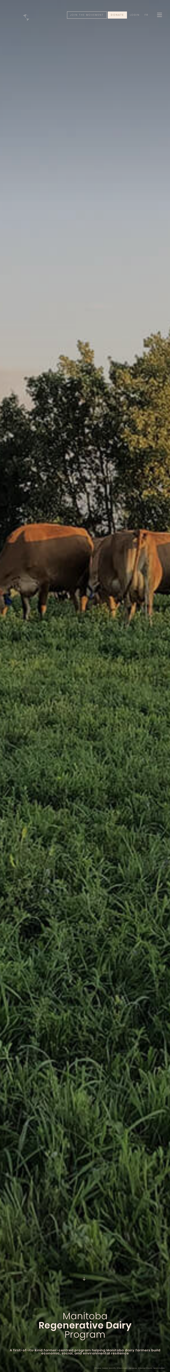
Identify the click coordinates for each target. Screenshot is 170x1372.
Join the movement (87, 14)
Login (135, 14)
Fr (146, 14)
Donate (117, 14)
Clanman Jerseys (127, 1368)
